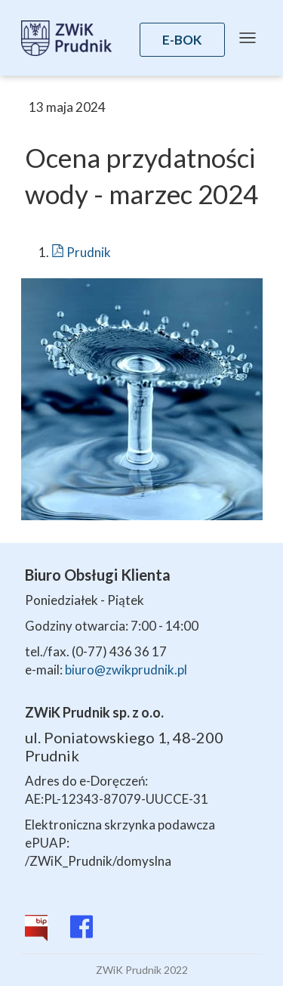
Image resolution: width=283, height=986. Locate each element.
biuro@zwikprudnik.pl (126, 669)
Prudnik (81, 252)
